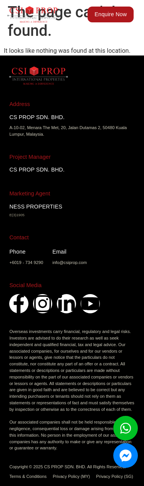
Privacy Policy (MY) (71, 476)
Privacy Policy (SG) (114, 476)
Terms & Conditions (27, 476)
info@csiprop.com (69, 262)
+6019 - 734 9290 (26, 262)
